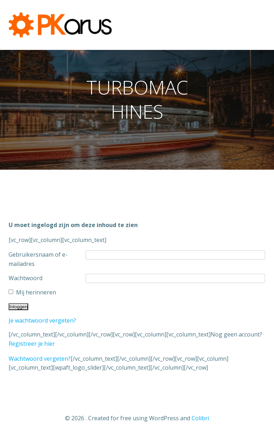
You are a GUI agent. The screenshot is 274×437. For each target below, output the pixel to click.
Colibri (200, 418)
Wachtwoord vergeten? (40, 359)
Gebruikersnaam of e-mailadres (38, 259)
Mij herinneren (36, 292)
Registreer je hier (32, 344)
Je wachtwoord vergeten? (42, 320)
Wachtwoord (25, 278)
